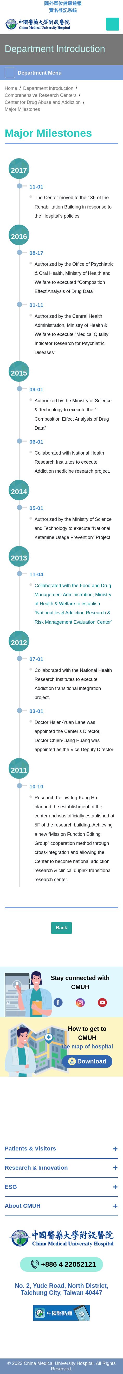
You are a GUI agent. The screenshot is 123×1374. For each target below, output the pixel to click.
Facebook (58, 1002)
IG (80, 1002)
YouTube (102, 1002)
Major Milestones (22, 109)
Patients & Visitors (30, 1148)
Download (91, 1061)
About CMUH (23, 1206)
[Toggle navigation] (112, 24)
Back (61, 927)
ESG (11, 1187)
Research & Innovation (36, 1167)
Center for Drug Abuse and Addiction (43, 102)
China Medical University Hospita (61, 1238)
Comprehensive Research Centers (40, 95)
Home (11, 88)
